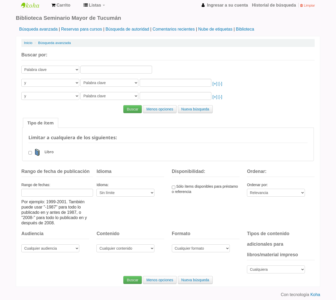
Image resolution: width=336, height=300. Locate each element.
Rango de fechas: (35, 185)
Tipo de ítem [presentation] (40, 123)
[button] (60, 5)
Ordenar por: (257, 185)
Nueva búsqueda (195, 109)
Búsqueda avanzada (38, 29)
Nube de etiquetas (215, 29)
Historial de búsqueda (274, 5)
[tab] (40, 123)
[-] (220, 83)
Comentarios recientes (174, 29)
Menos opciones (159, 109)
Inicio (28, 43)
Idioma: (102, 185)
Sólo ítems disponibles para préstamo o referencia (205, 189)
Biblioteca (245, 29)
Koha (315, 294)
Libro (43, 151)
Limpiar (307, 5)
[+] (214, 83)
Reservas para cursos (81, 29)
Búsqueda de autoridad (127, 29)
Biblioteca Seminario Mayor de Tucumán (34, 5)
